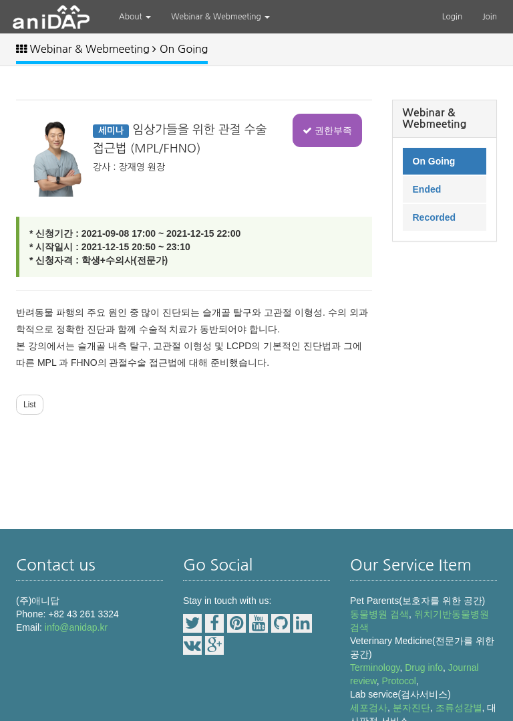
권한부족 (327, 130)
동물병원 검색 (379, 614)
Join (489, 17)
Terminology (374, 667)
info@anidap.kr (76, 627)
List (29, 404)
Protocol (398, 681)
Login (452, 17)
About (135, 17)
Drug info (424, 667)
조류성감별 (459, 707)
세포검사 (368, 707)
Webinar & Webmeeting (220, 17)
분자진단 (411, 707)
